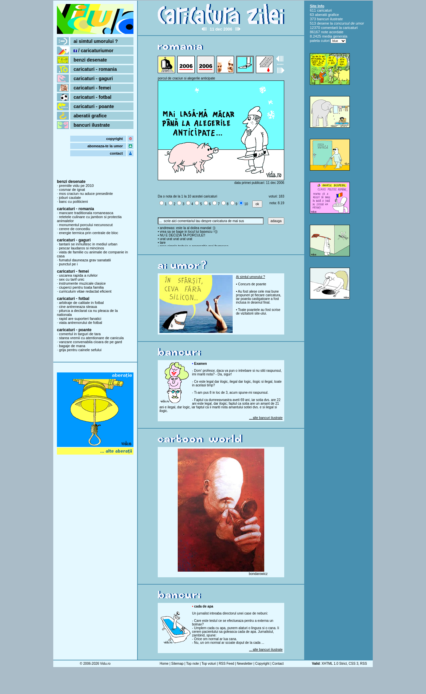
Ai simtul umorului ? (250, 277)
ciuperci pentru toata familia (81, 287)
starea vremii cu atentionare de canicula (91, 338)
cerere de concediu (74, 229)
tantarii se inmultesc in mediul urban (88, 244)
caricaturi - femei (92, 87)
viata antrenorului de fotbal (80, 323)
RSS (363, 663)
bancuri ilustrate (92, 125)
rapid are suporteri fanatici (80, 319)
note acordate (332, 32)
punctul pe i (68, 264)
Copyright (262, 663)
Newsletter (244, 663)
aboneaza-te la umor (105, 146)
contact (116, 153)
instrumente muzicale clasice (82, 283)
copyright (114, 139)
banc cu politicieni (73, 202)
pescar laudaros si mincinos (81, 248)
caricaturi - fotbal (92, 97)
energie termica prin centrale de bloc (88, 233)
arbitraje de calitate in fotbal (81, 303)
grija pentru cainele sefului (80, 350)
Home (164, 663)
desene (323, 23)
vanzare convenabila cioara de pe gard (90, 342)
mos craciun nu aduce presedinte (86, 194)
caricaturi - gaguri (93, 78)
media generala (334, 36)
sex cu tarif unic (71, 279)
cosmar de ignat (72, 190)
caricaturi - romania (95, 69)
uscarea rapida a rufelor (78, 275)
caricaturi (324, 10)
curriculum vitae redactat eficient (85, 291)
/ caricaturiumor (93, 50)
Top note (192, 663)
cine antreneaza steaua (78, 307)
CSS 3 (353, 663)
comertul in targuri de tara (80, 334)
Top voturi (209, 663)
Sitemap (177, 663)
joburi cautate (70, 198)
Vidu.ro (105, 663)
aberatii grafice (90, 115)
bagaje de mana (72, 346)
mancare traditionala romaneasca (86, 213)
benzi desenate (90, 60)
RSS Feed (226, 663)
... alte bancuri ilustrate (266, 418)
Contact (278, 663)
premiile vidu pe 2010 (76, 186)
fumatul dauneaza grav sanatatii (85, 260)
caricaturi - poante (94, 106)
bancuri (323, 19)
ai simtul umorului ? (96, 41)
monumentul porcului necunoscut (85, 225)
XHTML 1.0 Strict (334, 663)
